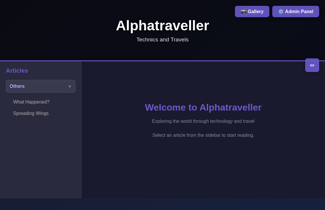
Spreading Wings (31, 113)
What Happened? (31, 101)
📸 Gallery (252, 11)
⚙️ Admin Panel (295, 11)
